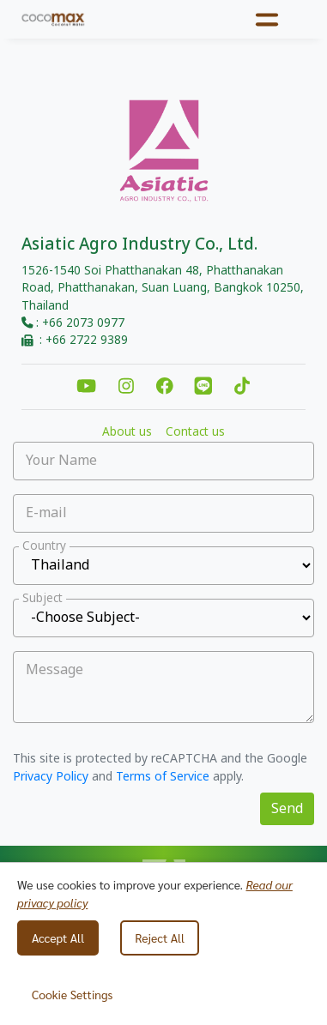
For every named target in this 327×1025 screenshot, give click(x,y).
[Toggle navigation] (267, 18)
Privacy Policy (50, 777)
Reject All (160, 937)
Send (287, 809)
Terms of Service (162, 777)
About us (127, 432)
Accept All (58, 937)
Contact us (195, 432)
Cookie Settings (72, 994)
